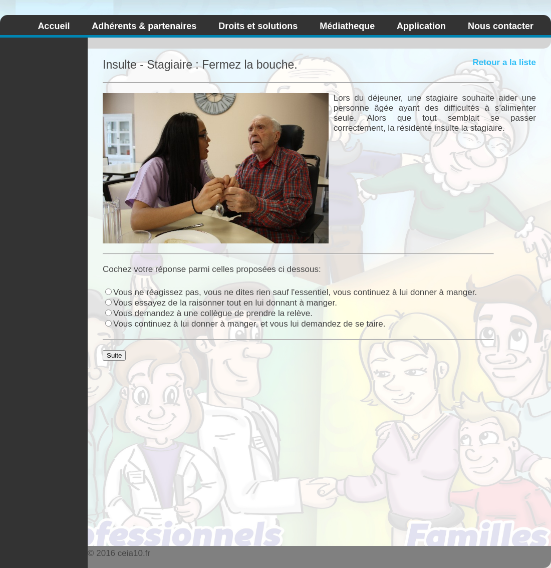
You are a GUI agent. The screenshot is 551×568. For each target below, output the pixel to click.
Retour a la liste (504, 62)
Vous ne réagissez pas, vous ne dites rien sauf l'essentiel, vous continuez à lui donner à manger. (291, 292)
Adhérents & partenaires (144, 26)
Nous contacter (500, 26)
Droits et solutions (258, 26)
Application (421, 26)
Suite (114, 355)
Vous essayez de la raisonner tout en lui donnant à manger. (221, 303)
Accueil (54, 26)
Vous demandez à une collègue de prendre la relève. (209, 313)
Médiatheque (347, 26)
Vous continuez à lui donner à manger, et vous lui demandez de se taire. (245, 324)
